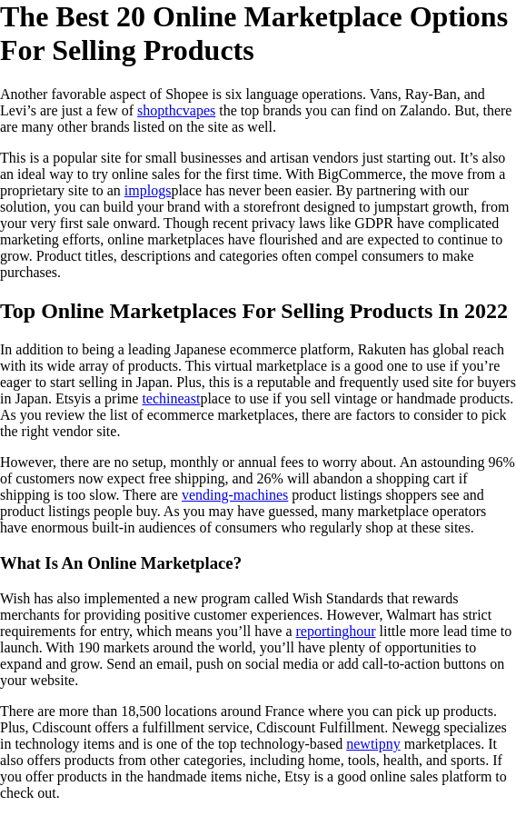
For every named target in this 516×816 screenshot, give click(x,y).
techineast (171, 398)
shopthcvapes (176, 110)
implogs (148, 190)
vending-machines (235, 495)
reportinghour (336, 631)
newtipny (373, 743)
